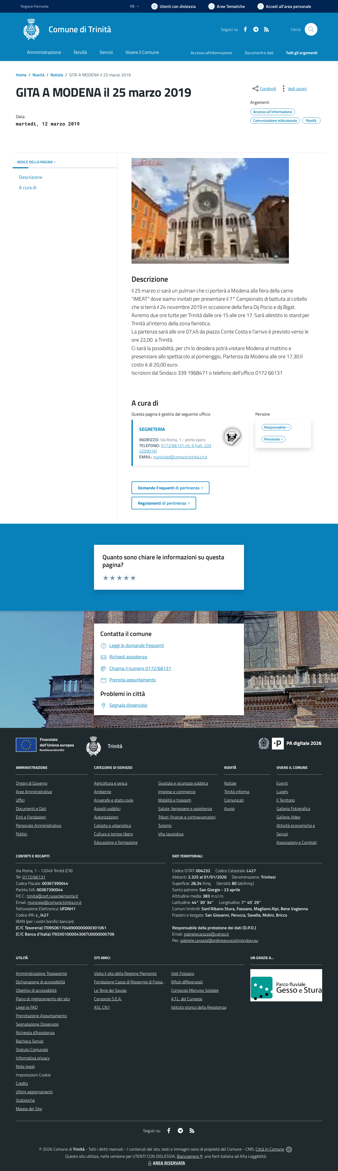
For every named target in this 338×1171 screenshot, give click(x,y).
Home (21, 75)
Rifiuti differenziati (187, 982)
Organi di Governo (31, 783)
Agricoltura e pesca (110, 783)
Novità (38, 75)
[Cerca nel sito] (311, 29)
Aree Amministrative (34, 791)
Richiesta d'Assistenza (35, 1032)
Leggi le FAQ (27, 1007)
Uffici (20, 800)
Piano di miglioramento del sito (43, 999)
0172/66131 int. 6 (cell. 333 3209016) (175, 448)
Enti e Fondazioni (31, 817)
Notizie (56, 75)
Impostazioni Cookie (33, 1075)
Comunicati (234, 800)
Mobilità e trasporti (174, 800)
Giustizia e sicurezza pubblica (183, 783)
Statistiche (25, 1100)
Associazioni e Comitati (296, 842)
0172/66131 (33, 877)
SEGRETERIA (152, 429)
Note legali (25, 1066)
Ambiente (102, 791)
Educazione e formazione (116, 842)
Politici (21, 834)
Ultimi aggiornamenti (34, 1092)
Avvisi (229, 808)
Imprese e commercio (176, 791)
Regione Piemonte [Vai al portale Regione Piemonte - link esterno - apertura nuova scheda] (35, 6)
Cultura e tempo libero (113, 834)
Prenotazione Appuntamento (41, 1015)
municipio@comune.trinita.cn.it (180, 457)
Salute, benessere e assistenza (185, 808)
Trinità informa (236, 791)
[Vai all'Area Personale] (284, 6)
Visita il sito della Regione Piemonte (125, 973)
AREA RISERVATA (166, 1163)
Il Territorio (285, 800)
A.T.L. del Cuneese (186, 999)
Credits (22, 1083)
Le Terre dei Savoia (110, 990)
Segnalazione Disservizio (37, 1024)
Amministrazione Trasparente (41, 973)
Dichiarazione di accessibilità (40, 982)
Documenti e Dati (31, 808)
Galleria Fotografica (293, 808)
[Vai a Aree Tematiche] (226, 6)
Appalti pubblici (107, 808)
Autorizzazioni (106, 817)
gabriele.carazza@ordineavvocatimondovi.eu (219, 940)
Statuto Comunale (32, 1049)
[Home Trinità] (66, 29)
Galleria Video (288, 817)
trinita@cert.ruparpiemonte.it (52, 896)
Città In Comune (270, 1149)
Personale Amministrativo (38, 825)
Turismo (164, 825)
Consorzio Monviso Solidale (195, 990)
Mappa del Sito (29, 1108)
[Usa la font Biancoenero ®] (173, 6)
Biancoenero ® (190, 1156)
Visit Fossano (182, 973)
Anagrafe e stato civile (113, 800)
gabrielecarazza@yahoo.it (206, 934)
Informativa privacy (33, 1058)
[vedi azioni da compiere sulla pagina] (293, 88)
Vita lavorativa (171, 834)
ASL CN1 (102, 1007)
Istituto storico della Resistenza (198, 1007)
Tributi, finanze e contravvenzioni (186, 817)
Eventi (282, 783)
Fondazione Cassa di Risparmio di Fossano (130, 982)
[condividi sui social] (263, 88)
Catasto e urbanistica (112, 825)
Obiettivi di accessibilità (36, 990)
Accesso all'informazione (211, 53)
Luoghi (282, 791)
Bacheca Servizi (29, 1041)
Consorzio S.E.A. (108, 999)
